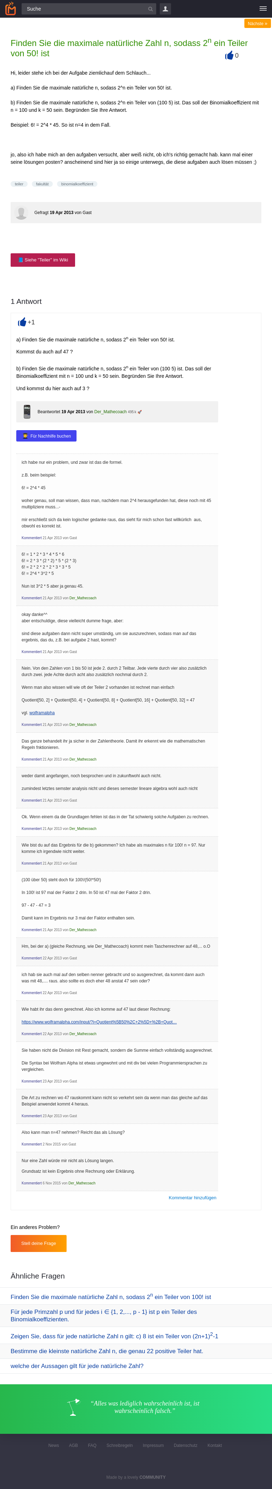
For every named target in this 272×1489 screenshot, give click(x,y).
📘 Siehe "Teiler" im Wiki (43, 259)
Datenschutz (186, 1445)
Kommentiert (32, 538)
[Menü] (263, 8)
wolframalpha (42, 712)
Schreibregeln (120, 1445)
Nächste (257, 23)
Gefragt (41, 212)
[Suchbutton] (150, 9)
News (53, 1445)
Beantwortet (49, 411)
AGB (73, 1445)
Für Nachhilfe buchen (50, 436)
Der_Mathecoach (110, 411)
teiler (19, 184)
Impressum (153, 1445)
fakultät (42, 184)
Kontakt (215, 1445)
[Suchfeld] (89, 9)
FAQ (92, 1445)
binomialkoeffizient (77, 184)
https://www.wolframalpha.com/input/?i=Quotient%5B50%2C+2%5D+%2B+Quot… (99, 1022)
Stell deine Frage (38, 1243)
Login (165, 9)
